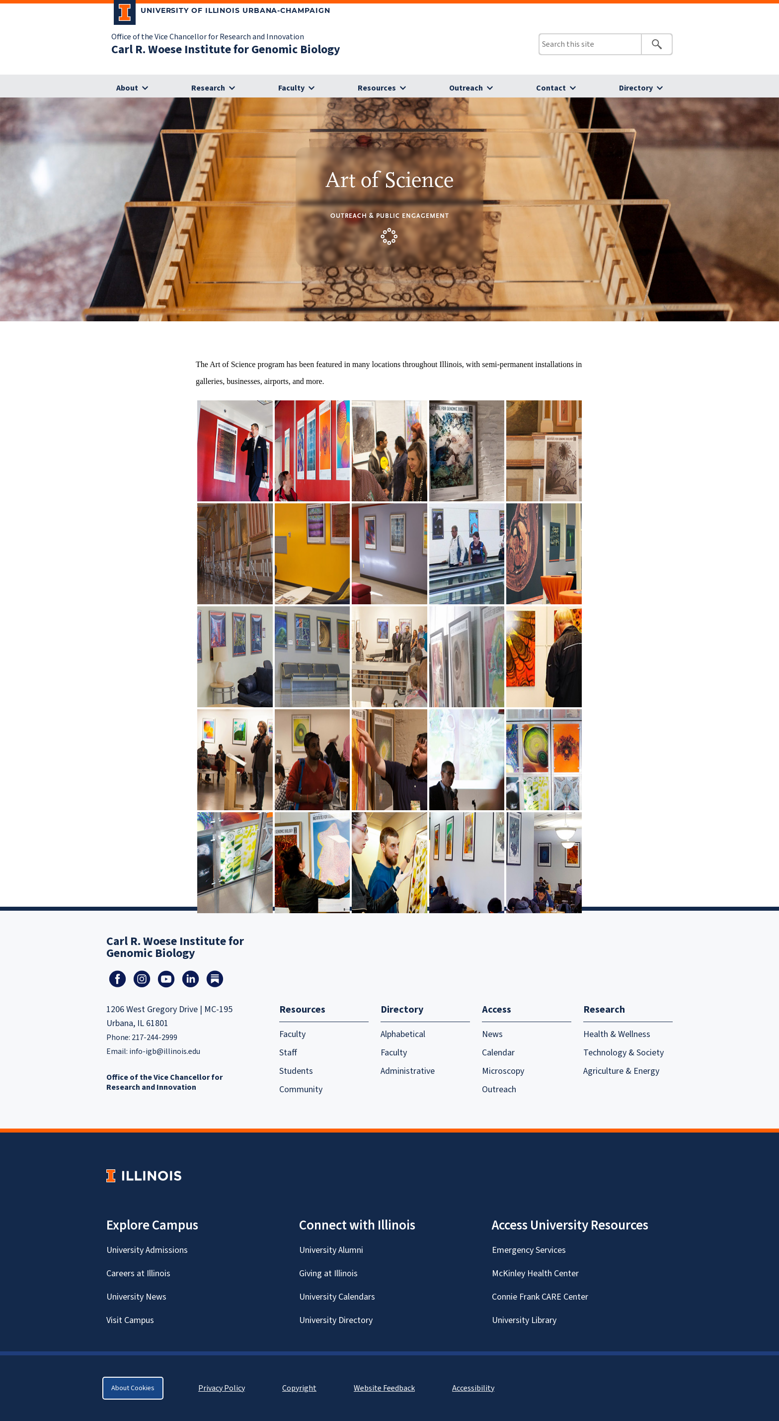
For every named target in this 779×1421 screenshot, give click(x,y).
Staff (288, 1052)
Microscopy (503, 1071)
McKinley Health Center (535, 1273)
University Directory (336, 1320)
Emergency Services (529, 1250)
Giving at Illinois (328, 1273)
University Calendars (337, 1297)
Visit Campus (130, 1320)
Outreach (466, 88)
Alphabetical (403, 1034)
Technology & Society (623, 1052)
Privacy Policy (221, 1388)
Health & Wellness (616, 1034)
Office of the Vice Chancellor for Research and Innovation (207, 36)
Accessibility (473, 1388)
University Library (524, 1320)
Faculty (291, 88)
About (127, 88)
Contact (551, 88)
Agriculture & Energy (621, 1071)
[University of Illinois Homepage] (143, 1175)
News (492, 1034)
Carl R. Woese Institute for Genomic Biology (225, 49)
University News (136, 1297)
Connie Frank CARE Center (540, 1297)
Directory (636, 88)
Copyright (299, 1388)
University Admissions (147, 1250)
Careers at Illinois (138, 1273)
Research (208, 88)
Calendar (498, 1052)
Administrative (408, 1071)
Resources (377, 88)
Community (300, 1089)
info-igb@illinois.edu (164, 1051)
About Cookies (133, 1388)
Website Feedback (385, 1388)
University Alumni (331, 1250)
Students (296, 1071)
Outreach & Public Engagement (389, 215)
